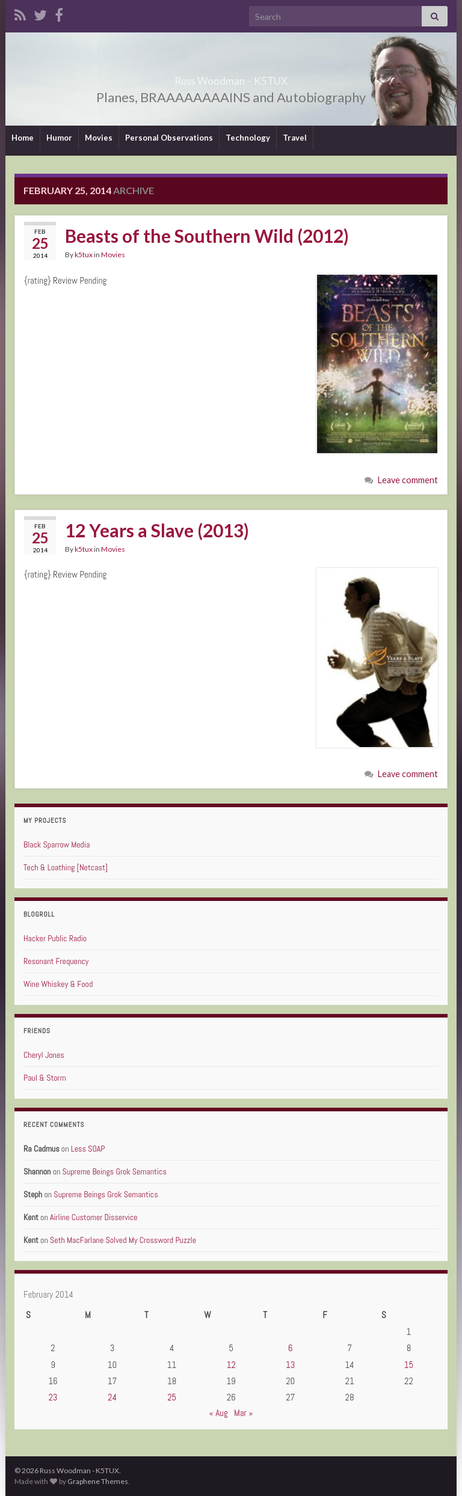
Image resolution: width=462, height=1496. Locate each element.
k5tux (84, 254)
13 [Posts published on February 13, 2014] (290, 1364)
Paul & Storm (44, 1077)
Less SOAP (88, 1148)
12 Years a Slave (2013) (157, 530)
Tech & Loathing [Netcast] (65, 867)
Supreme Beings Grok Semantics (115, 1171)
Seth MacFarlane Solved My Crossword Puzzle (123, 1240)
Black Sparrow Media (56, 844)
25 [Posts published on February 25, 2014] (171, 1397)
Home (22, 137)
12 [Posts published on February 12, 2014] (231, 1364)
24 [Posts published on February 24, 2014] (112, 1397)
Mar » (243, 1412)
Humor (59, 137)
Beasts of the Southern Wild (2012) (207, 235)
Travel (295, 137)
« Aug (218, 1412)
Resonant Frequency (55, 961)
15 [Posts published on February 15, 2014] (408, 1364)
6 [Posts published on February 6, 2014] (290, 1348)
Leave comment (408, 480)
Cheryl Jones (43, 1054)
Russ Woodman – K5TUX (231, 77)
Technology (248, 137)
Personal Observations (169, 137)
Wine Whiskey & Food (58, 984)
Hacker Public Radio (55, 938)
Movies (98, 137)
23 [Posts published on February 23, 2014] (52, 1397)
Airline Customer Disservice (94, 1217)
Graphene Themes (97, 1481)
